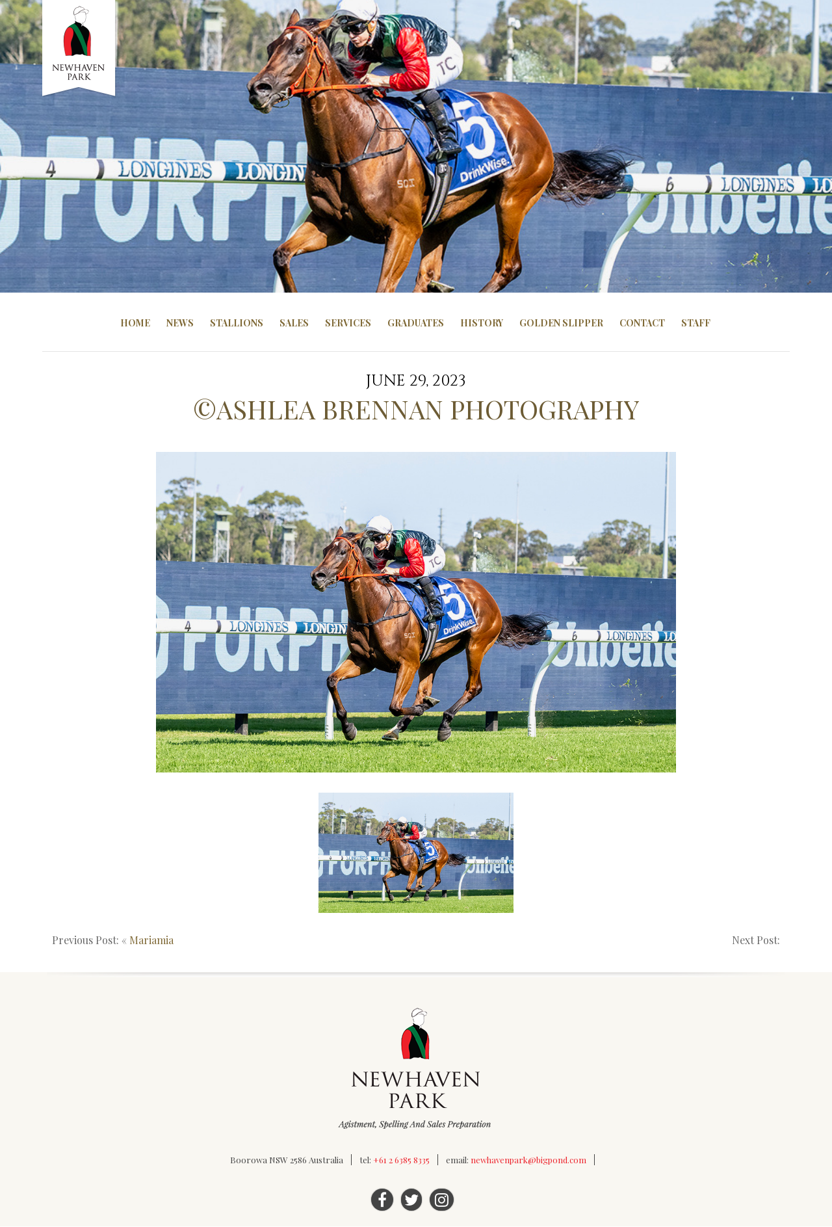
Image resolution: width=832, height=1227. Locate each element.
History (481, 323)
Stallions (236, 323)
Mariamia (151, 940)
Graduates (415, 323)
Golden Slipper (561, 323)
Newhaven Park (79, 49)
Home (135, 323)
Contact (642, 323)
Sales (294, 323)
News (180, 323)
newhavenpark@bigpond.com (528, 1160)
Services (348, 323)
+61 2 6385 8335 (401, 1160)
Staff (695, 323)
